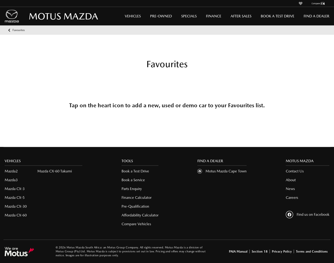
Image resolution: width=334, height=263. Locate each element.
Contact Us (295, 171)
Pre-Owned (161, 16)
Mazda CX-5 (15, 197)
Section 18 (260, 251)
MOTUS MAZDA (44, 16)
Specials (189, 16)
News (290, 189)
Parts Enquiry (132, 189)
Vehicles (133, 16)
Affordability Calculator (140, 215)
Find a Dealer (316, 16)
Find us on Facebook (307, 214)
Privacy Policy (282, 251)
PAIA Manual (238, 251)
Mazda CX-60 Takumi (54, 171)
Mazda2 (11, 171)
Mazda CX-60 (16, 215)
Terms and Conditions (312, 251)
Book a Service (133, 180)
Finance (213, 16)
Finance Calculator (136, 197)
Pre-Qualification (135, 206)
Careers (292, 197)
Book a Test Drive (277, 16)
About (291, 180)
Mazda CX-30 (16, 206)
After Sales (241, 16)
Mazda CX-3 (15, 189)
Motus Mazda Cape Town (226, 171)
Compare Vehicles (136, 224)
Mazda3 (11, 180)
